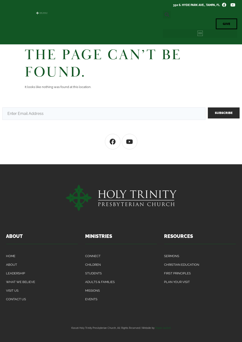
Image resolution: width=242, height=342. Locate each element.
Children (93, 264)
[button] (167, 14)
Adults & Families (100, 282)
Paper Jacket (163, 327)
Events (91, 299)
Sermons (171, 256)
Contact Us (16, 299)
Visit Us (12, 290)
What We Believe (20, 282)
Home (10, 256)
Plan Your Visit (177, 282)
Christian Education (181, 264)
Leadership (15, 273)
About (11, 264)
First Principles (177, 273)
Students (93, 273)
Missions (92, 290)
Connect (93, 256)
